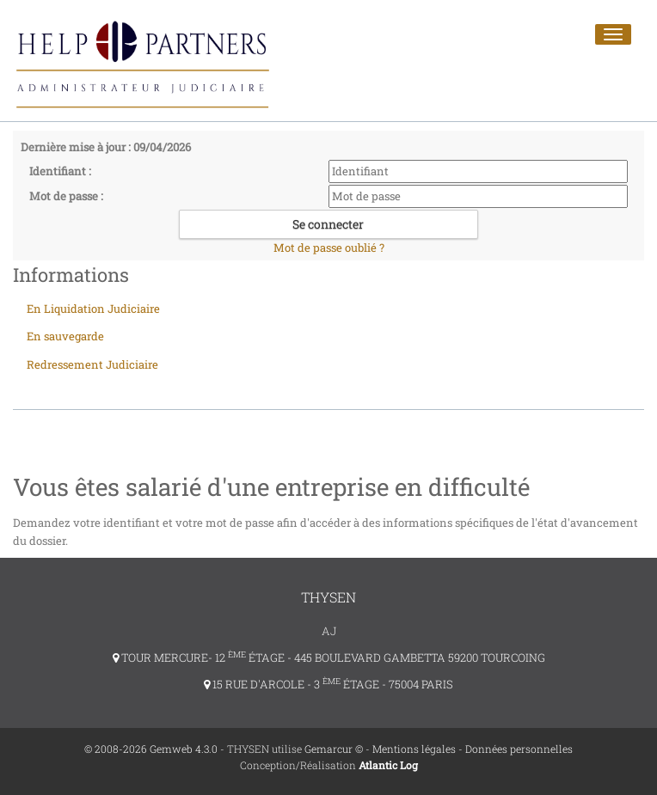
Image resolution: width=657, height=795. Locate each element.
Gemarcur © (333, 748)
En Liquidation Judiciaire (93, 308)
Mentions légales (414, 748)
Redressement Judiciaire (92, 364)
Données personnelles (519, 748)
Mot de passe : (66, 196)
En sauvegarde (65, 336)
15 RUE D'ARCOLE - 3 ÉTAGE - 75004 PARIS (328, 684)
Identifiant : (60, 171)
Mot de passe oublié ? (328, 247)
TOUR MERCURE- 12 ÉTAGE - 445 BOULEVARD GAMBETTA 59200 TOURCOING (329, 657)
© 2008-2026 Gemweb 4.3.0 (151, 748)
